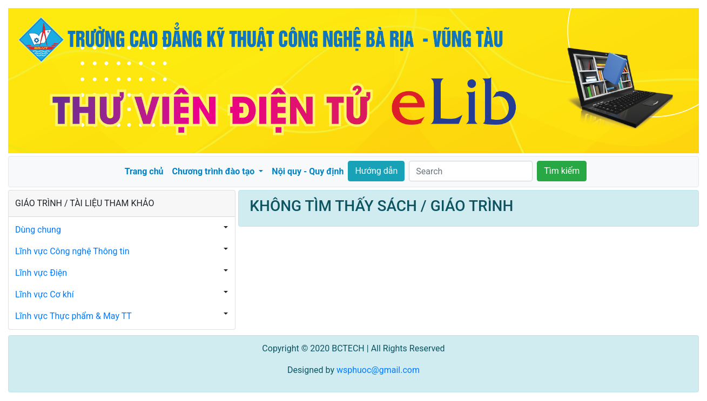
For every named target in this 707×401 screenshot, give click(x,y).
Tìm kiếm (562, 171)
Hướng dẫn (376, 171)
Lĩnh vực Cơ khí (44, 294)
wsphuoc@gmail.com (378, 370)
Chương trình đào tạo (214, 171)
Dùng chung (38, 230)
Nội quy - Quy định (308, 171)
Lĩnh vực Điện (41, 273)
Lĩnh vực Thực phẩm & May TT (73, 316)
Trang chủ (144, 171)
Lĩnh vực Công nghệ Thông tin (72, 251)
